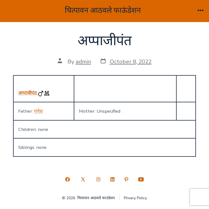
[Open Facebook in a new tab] (67, 179)
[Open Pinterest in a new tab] (126, 179)
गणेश (38, 111)
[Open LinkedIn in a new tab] (112, 179)
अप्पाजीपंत (28, 93)
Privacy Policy (135, 198)
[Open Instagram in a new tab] (98, 179)
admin (83, 61)
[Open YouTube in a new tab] (141, 179)
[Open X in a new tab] (83, 179)
